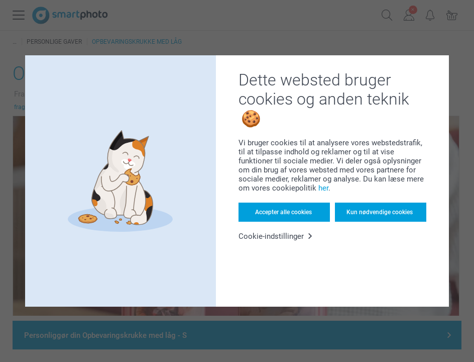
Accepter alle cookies (283, 212)
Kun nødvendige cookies (379, 212)
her (323, 188)
